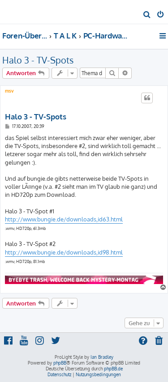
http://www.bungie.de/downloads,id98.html (64, 252)
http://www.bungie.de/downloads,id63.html (64, 219)
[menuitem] (147, 15)
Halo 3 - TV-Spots (37, 60)
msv (9, 90)
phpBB (59, 362)
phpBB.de (113, 368)
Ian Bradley (101, 357)
